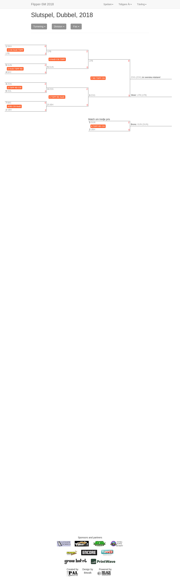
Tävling (141, 4)
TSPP (20, 50)
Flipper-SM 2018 (42, 4)
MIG (9, 103)
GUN (9, 65)
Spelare (108, 4)
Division (59, 26)
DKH (9, 46)
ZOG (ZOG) (136, 77)
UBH (9, 110)
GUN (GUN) (142, 124)
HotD (15, 50)
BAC (9, 72)
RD (21, 69)
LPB (7, 53)
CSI (11, 50)
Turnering (39, 26)
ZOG (9, 84)
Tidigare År (125, 4)
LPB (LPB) (142, 95)
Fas (76, 26)
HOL (9, 91)
